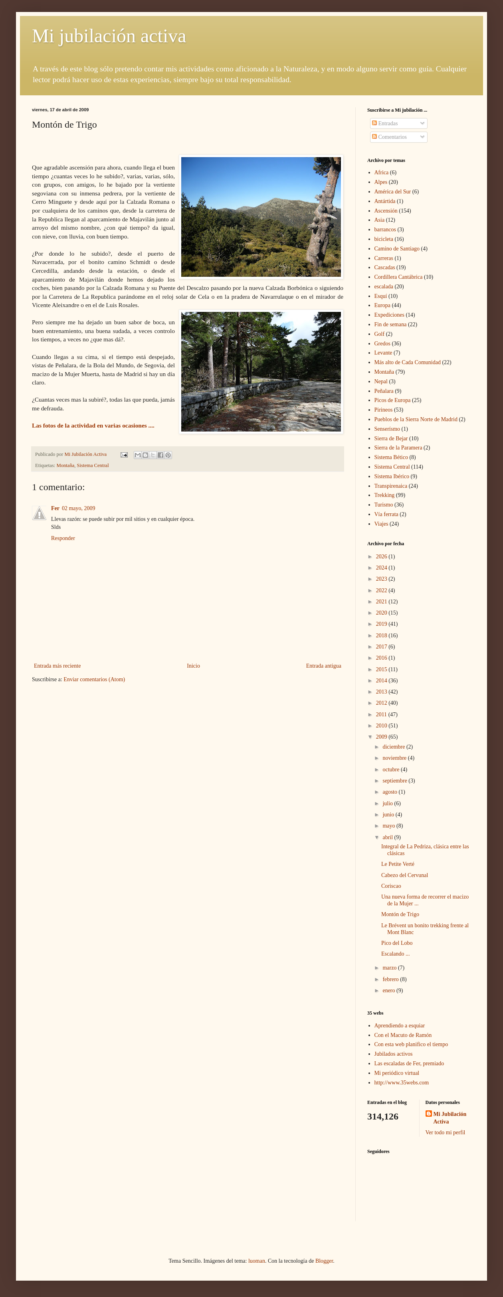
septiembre (395, 781)
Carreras (383, 258)
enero (389, 990)
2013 (382, 692)
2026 (382, 557)
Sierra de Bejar (391, 439)
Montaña (66, 465)
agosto (390, 792)
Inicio (193, 666)
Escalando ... (395, 954)
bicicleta (383, 239)
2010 (382, 726)
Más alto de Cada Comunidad (407, 362)
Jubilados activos (393, 1054)
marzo (390, 968)
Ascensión (386, 211)
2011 (382, 714)
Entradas (385, 123)
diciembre (394, 747)
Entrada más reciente (57, 666)
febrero (391, 979)
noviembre (395, 758)
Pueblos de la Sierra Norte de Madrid (415, 419)
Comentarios (389, 137)
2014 (382, 681)
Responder (63, 538)
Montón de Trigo (400, 914)
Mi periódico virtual (397, 1073)
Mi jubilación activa (109, 35)
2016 (382, 658)
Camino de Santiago (397, 249)
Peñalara (384, 391)
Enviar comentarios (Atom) (94, 679)
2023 (382, 579)
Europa (382, 305)
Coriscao (391, 886)
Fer (55, 508)
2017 (382, 647)
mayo (389, 826)
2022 (382, 590)
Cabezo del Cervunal (404, 875)
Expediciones (389, 315)
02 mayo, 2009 (78, 508)
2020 (382, 613)
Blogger (324, 1261)
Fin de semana (390, 324)
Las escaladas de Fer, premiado (409, 1063)
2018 (382, 636)
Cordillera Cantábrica (398, 277)
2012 (382, 703)
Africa (381, 172)
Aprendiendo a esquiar (399, 1026)
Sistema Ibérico (391, 476)
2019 (382, 624)
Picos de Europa (392, 400)
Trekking (384, 495)
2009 (382, 737)
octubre (391, 770)
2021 (382, 602)
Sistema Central (93, 465)
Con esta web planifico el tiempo (411, 1044)
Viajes (381, 524)
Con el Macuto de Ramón (403, 1035)
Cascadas (384, 267)
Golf (379, 334)
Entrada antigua (323, 666)
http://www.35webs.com (401, 1083)
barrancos (385, 230)
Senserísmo (387, 429)
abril (388, 837)
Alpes (381, 182)
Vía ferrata (386, 514)
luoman (256, 1261)
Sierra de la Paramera (398, 448)
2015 (382, 669)
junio (388, 815)
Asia (379, 220)
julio (388, 803)
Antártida (385, 201)
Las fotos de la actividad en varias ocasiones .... (94, 425)
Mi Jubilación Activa (450, 1118)
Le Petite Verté (397, 864)
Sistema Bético (391, 457)
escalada (383, 287)
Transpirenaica (391, 486)
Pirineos (383, 410)
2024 (382, 568)
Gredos (382, 344)
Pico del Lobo (397, 943)
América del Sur (392, 192)
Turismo (383, 505)
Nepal (381, 381)
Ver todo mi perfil (445, 1132)
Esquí (380, 296)
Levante (383, 353)
